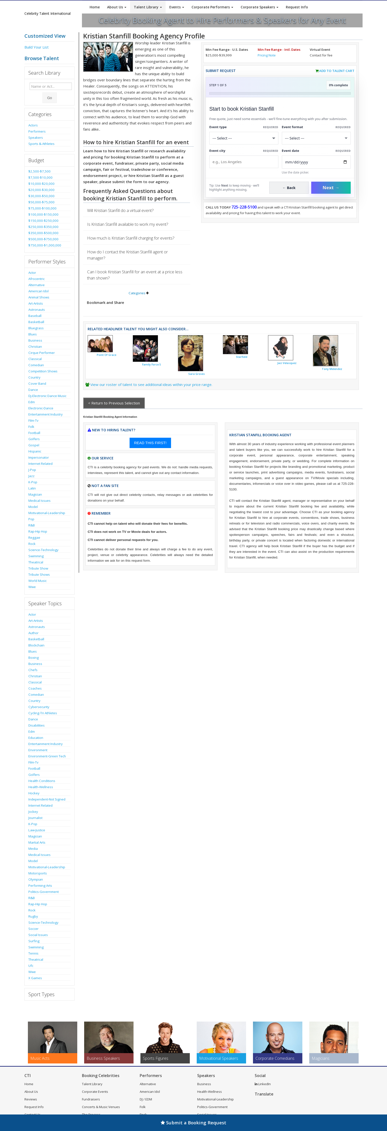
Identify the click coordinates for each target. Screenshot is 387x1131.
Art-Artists (35, 303)
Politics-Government (43, 891)
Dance (33, 389)
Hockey (33, 793)
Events (176, 7)
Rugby (33, 916)
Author (33, 633)
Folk (31, 426)
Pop (31, 519)
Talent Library (148, 7)
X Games (35, 978)
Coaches (35, 688)
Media (33, 848)
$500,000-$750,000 (43, 239)
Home (95, 7)
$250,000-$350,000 (43, 227)
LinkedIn (263, 1084)
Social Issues (38, 935)
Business (35, 340)
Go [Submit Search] (49, 97)
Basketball (36, 322)
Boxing (33, 657)
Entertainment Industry (45, 414)
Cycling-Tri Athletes (42, 713)
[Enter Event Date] (316, 162)
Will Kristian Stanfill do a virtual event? (120, 210)
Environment (37, 750)
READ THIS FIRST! (150, 443)
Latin (32, 488)
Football (34, 433)
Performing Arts (40, 885)
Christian (35, 346)
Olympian (35, 879)
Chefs (33, 670)
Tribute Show (38, 568)
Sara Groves (196, 374)
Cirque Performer (41, 352)
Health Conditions (41, 781)
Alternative (36, 285)
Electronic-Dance (40, 408)
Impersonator (38, 457)
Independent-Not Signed (46, 799)
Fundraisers (91, 1099)
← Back (289, 187)
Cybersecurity (38, 707)
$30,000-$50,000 (41, 196)
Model (33, 506)
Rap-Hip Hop (37, 531)
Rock (32, 543)
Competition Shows (43, 371)
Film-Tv (33, 420)
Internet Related (40, 463)
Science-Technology (43, 550)
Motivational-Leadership (46, 513)
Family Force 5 (151, 364)
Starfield (241, 357)
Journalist (35, 818)
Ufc (30, 965)
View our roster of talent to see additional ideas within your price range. (151, 384)
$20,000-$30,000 (41, 190)
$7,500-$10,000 (40, 177)
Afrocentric (36, 279)
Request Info (297, 7)
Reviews (30, 1099)
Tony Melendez (332, 369)
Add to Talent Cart (336, 71)
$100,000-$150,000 (43, 214)
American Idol (38, 291)
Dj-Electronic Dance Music (47, 396)
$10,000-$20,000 (41, 183)
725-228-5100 (244, 207)
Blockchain (36, 645)
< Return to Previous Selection (114, 402)
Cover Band (37, 383)
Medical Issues (39, 500)
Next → (331, 188)
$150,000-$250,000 (43, 220)
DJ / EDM (146, 1099)
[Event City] (243, 162)
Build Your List (36, 47)
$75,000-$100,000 (42, 208)
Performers (37, 131)
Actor (32, 272)
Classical (35, 359)
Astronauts (36, 309)
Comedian (36, 365)
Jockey (33, 811)
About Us (116, 7)
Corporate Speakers (259, 7)
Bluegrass (36, 328)
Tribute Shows (39, 574)
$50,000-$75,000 (41, 202)
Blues (32, 334)
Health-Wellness (40, 787)
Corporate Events (95, 1091)
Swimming (36, 556)
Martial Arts (36, 842)
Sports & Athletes (41, 143)
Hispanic (34, 451)
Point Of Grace (106, 355)
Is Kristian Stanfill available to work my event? (127, 224)
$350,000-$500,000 (43, 233)
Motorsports (37, 873)
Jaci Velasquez (286, 363)
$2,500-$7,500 (39, 171)
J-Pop (32, 470)
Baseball (34, 315)
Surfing (33, 941)
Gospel (33, 445)
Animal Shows (38, 297)
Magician (35, 494)
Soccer (33, 928)
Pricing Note (267, 55)
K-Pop (32, 482)
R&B (31, 525)
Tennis (33, 953)
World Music (37, 580)
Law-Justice (36, 830)
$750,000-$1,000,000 (44, 245)
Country (34, 377)
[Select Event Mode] (316, 138)
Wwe (32, 587)
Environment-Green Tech (47, 756)
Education (35, 737)
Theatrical (35, 562)
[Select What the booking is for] (243, 138)
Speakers (35, 137)
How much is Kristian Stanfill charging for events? (130, 238)
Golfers (34, 439)
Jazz (31, 476)
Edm (31, 402)
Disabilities (36, 725)
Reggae (34, 537)
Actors (33, 125)
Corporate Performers (212, 7)
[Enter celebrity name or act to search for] (51, 86)
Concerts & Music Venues (101, 1107)
